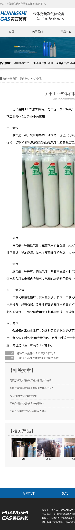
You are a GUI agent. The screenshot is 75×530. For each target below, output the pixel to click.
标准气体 (29, 493)
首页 (11, 31)
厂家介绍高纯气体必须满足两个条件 (37, 358)
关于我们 (37, 31)
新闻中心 (24, 78)
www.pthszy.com (66, 99)
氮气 (65, 493)
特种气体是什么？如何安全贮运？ (36, 353)
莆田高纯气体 (21, 63)
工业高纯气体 (39, 63)
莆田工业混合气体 (58, 63)
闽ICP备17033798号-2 (62, 518)
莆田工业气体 (27, 109)
